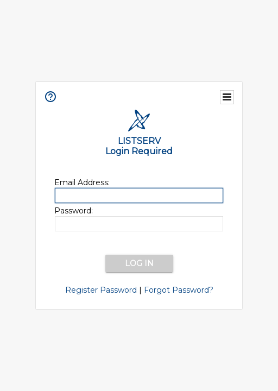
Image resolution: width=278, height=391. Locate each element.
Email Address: (82, 182)
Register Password (101, 290)
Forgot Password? (178, 290)
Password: (73, 211)
